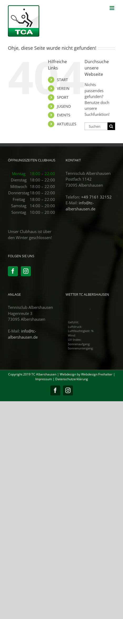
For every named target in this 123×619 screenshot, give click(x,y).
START (62, 79)
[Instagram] (26, 271)
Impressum (43, 379)
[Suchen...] (96, 126)
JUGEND (64, 106)
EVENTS (63, 114)
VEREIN (63, 88)
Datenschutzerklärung (71, 379)
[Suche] (111, 126)
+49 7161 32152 (96, 197)
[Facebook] (13, 271)
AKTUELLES (66, 123)
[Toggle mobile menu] (112, 8)
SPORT (62, 97)
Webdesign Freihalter (96, 374)
